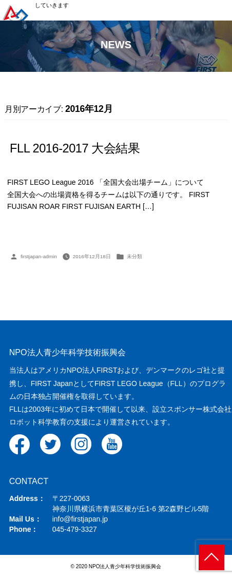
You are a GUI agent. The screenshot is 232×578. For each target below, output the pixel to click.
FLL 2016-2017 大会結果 (75, 148)
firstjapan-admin (39, 256)
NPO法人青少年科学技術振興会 (67, 352)
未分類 (134, 256)
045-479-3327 (74, 529)
